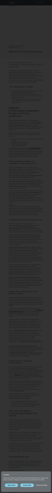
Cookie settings (41, 485)
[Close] (11, 485)
